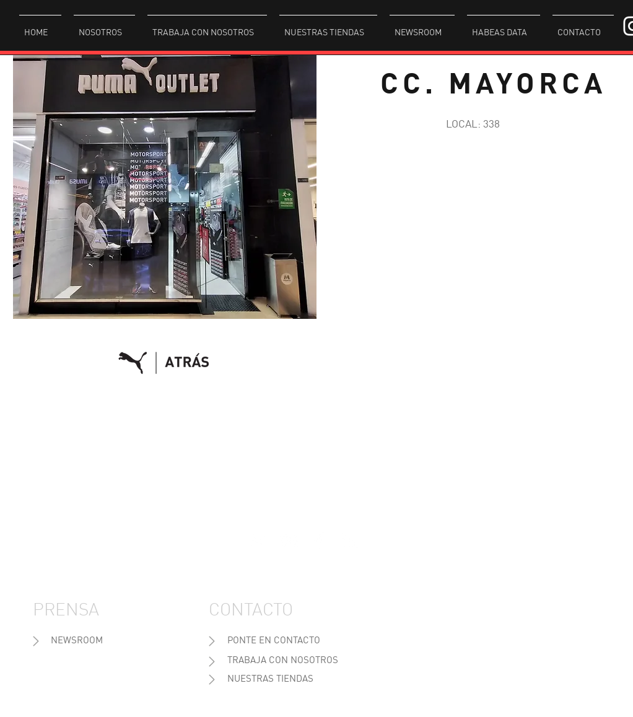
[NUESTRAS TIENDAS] (270, 679)
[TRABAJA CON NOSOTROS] (282, 661)
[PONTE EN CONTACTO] (273, 641)
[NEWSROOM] (77, 641)
